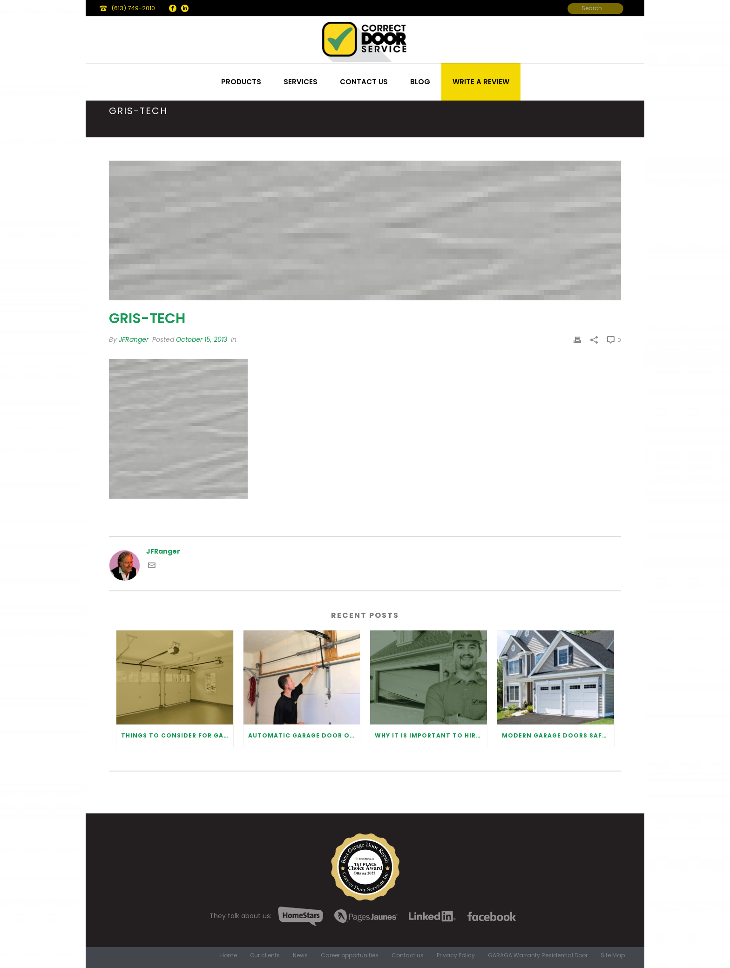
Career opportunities (350, 955)
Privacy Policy (456, 955)
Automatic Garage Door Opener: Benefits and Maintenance (304, 735)
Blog (420, 82)
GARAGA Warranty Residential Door (538, 955)
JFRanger (134, 339)
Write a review (481, 82)
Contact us (364, 82)
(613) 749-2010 (133, 8)
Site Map (613, 955)
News (300, 955)
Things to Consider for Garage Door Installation (177, 735)
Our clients (265, 955)
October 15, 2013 (201, 339)
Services (301, 82)
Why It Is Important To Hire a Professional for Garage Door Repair (431, 735)
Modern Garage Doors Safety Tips (558, 735)
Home (228, 955)
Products (241, 82)
